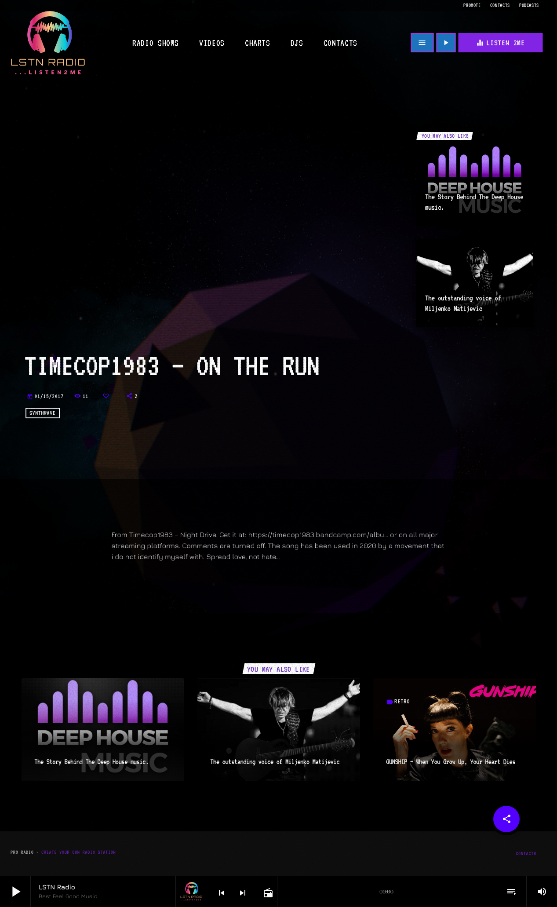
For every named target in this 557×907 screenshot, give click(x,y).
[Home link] (48, 42)
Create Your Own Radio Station (78, 852)
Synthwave (42, 413)
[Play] (445, 42)
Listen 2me (500, 42)
